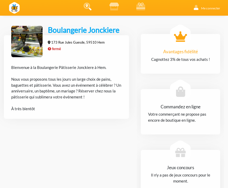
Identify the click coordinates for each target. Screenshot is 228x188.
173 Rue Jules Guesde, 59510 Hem (78, 42)
